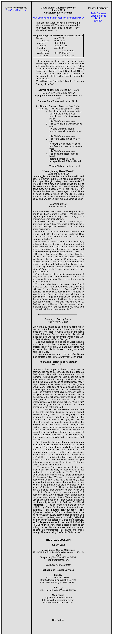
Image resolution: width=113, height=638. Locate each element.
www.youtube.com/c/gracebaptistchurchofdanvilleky (58, 18)
